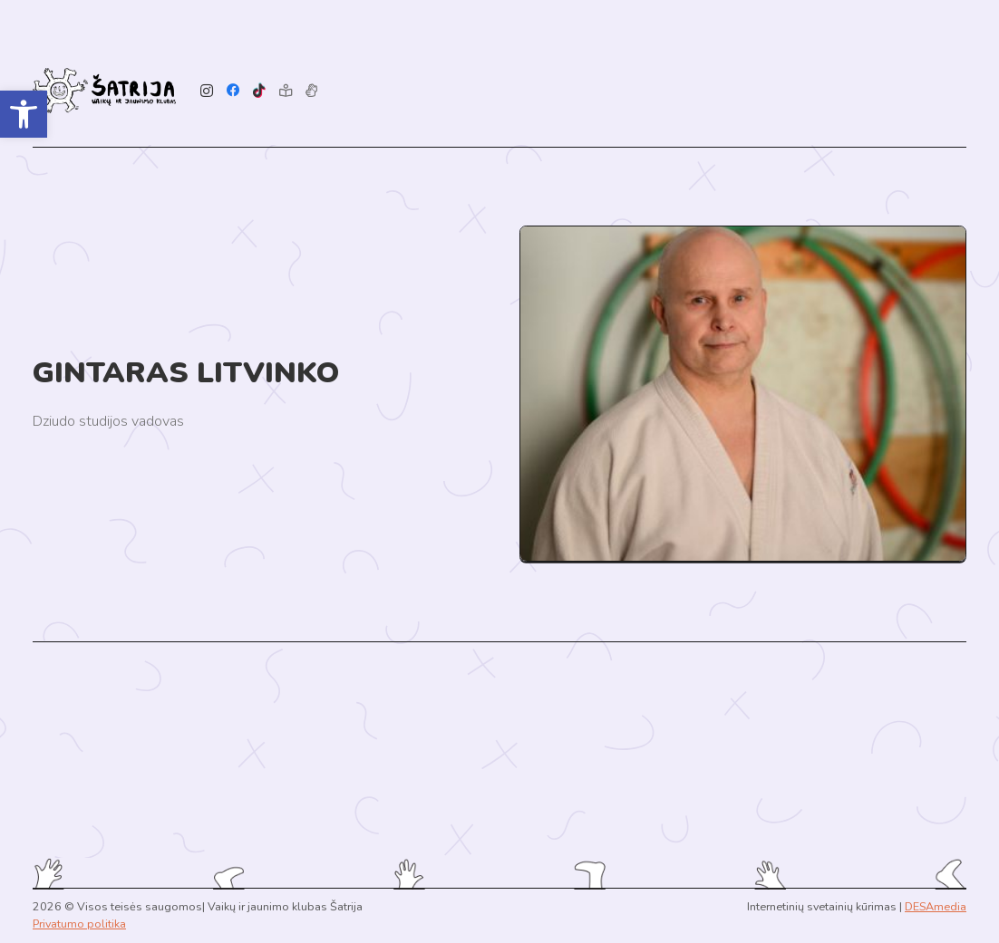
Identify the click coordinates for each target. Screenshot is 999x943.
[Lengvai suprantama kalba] (285, 91)
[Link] (104, 90)
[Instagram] (207, 91)
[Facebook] (233, 91)
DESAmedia (935, 906)
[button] (23, 114)
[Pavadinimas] (311, 91)
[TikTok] (260, 91)
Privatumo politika (79, 923)
